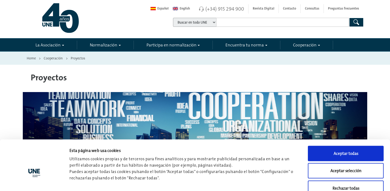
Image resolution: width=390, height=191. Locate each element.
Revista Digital (263, 8)
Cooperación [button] (305, 44)
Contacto (289, 8)
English (181, 8)
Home (31, 58)
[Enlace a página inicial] (84, 18)
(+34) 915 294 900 (224, 9)
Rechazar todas (346, 156)
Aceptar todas (346, 121)
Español (159, 8)
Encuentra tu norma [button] (244, 44)
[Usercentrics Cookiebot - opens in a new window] (34, 181)
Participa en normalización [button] (172, 44)
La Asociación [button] (48, 44)
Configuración (276, 180)
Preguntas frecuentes (343, 8)
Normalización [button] (103, 44)
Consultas (312, 8)
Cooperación (53, 58)
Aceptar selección (345, 139)
